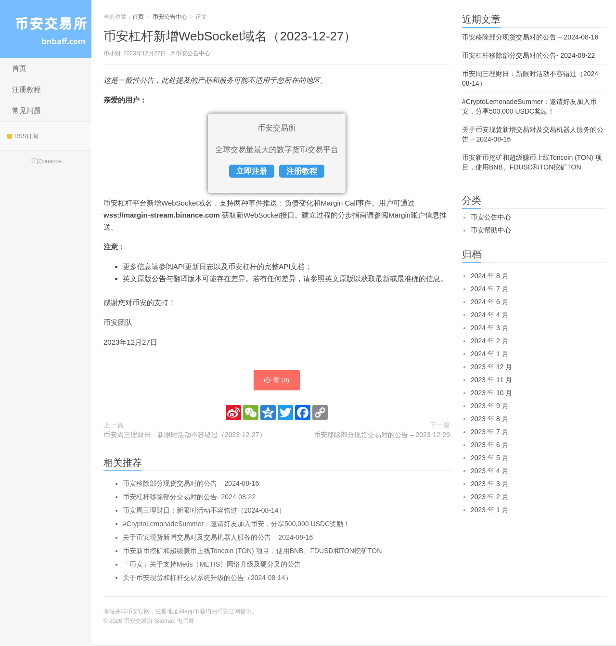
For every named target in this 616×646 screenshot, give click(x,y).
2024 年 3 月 (490, 328)
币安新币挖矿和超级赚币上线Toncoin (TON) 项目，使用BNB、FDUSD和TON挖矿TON (252, 552)
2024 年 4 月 (490, 315)
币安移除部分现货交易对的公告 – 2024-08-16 (191, 484)
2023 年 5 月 (490, 458)
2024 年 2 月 (490, 341)
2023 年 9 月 (490, 406)
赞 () (277, 381)
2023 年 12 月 (491, 367)
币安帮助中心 (491, 230)
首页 (19, 68)
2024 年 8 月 (490, 276)
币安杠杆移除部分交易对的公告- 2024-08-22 (189, 498)
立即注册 (251, 171)
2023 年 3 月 (490, 484)
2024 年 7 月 (490, 289)
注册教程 (26, 89)
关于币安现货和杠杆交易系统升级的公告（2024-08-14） (207, 578)
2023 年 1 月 (490, 510)
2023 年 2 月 (490, 497)
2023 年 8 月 (490, 419)
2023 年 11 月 (491, 380)
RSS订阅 (22, 136)
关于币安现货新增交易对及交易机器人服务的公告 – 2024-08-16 (218, 538)
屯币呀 (185, 622)
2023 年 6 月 (490, 445)
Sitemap (165, 622)
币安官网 (228, 612)
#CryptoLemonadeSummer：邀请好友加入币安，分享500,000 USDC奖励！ (236, 525)
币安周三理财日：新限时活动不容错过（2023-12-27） (184, 435)
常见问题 (26, 110)
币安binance (46, 161)
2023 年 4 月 (490, 471)
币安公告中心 (170, 16)
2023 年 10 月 (491, 393)
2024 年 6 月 (490, 302)
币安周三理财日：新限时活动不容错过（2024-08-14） (204, 511)
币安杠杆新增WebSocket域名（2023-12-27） (229, 36)
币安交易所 (45, 29)
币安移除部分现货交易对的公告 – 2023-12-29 (382, 435)
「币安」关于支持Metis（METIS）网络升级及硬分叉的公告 (212, 565)
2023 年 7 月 (490, 432)
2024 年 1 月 (490, 354)
